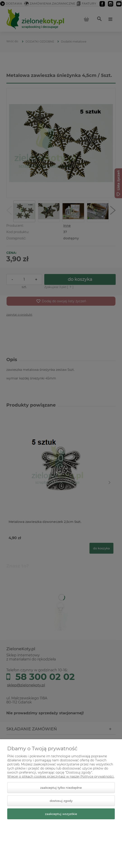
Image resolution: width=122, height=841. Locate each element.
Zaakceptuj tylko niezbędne (61, 787)
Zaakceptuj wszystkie (61, 814)
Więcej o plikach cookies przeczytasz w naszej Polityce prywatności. (60, 776)
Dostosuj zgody (61, 801)
